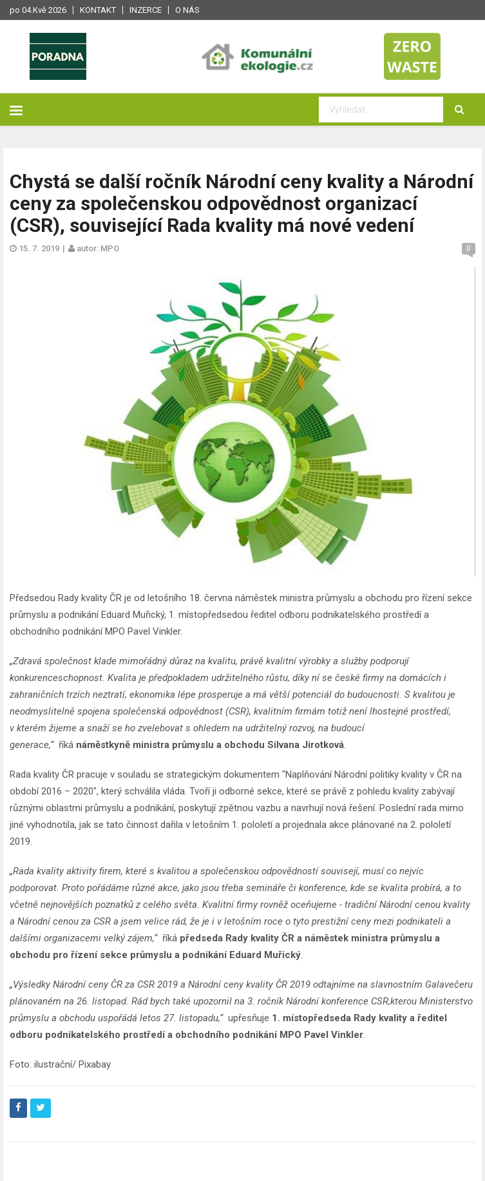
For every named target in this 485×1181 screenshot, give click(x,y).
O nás (187, 10)
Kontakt (98, 10)
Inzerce (145, 10)
